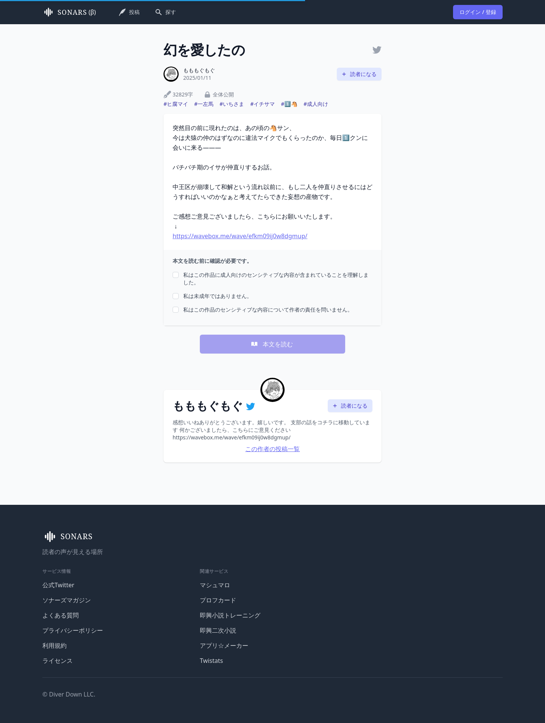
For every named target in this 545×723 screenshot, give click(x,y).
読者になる (359, 74)
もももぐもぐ (199, 70)
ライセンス (57, 660)
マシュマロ (215, 585)
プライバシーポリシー (72, 630)
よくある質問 (60, 615)
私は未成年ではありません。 (217, 295)
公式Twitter (58, 585)
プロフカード (218, 600)
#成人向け (316, 103)
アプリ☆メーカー (224, 645)
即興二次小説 (218, 630)
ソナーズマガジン (66, 600)
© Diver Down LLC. (68, 694)
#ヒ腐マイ (176, 103)
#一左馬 (203, 103)
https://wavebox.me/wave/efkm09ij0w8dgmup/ (240, 236)
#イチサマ (262, 103)
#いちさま (232, 103)
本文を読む (272, 344)
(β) (69, 12)
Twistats (211, 660)
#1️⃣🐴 (289, 103)
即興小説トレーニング (230, 615)
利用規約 (54, 645)
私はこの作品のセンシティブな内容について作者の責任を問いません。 (268, 309)
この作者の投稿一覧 (272, 449)
